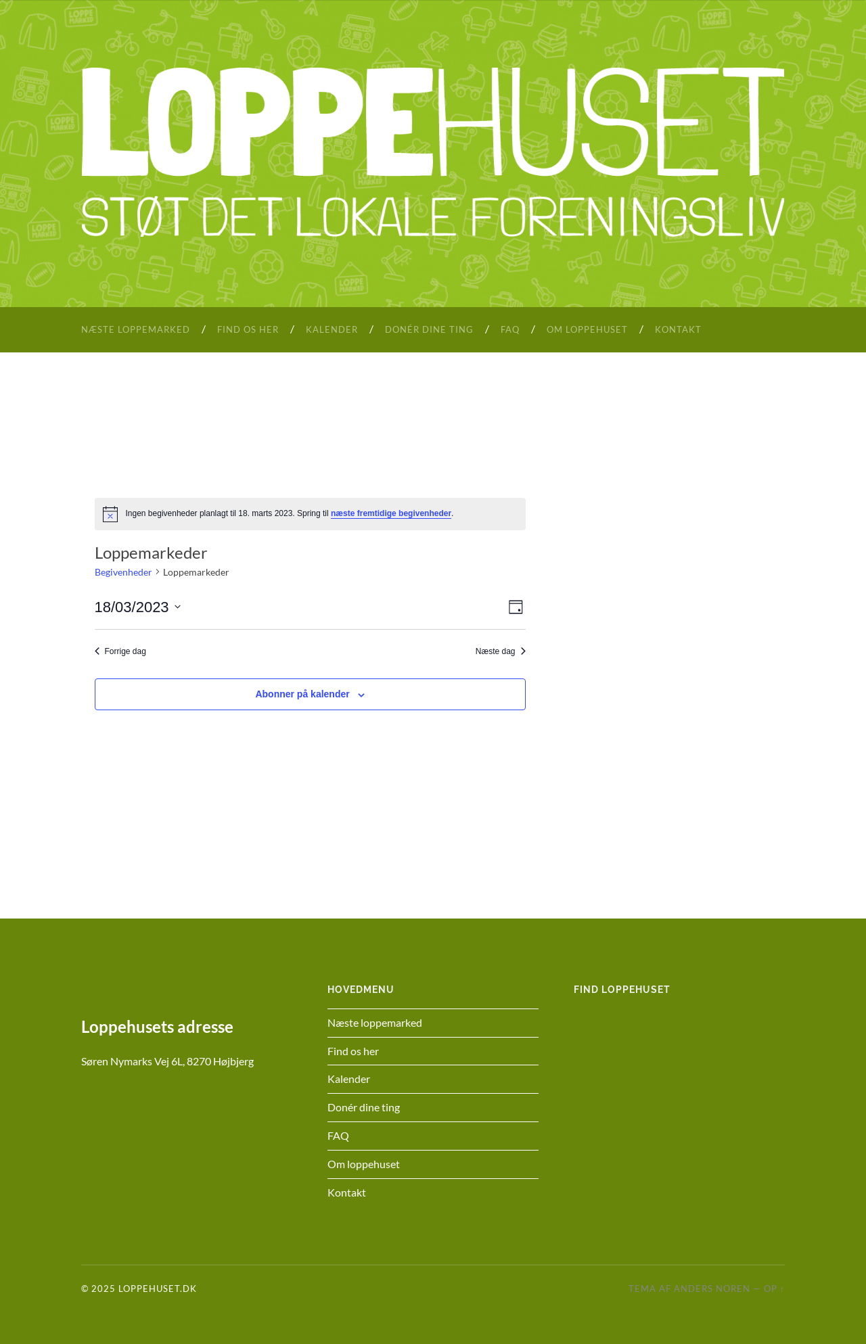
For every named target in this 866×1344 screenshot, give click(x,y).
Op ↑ (774, 1288)
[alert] (310, 514)
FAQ (510, 329)
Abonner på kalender (302, 694)
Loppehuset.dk (157, 1288)
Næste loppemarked (135, 329)
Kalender (332, 329)
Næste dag (501, 651)
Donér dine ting (429, 329)
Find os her (248, 329)
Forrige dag (120, 651)
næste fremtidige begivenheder (391, 513)
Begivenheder (123, 572)
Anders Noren (712, 1288)
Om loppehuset (587, 329)
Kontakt (678, 329)
